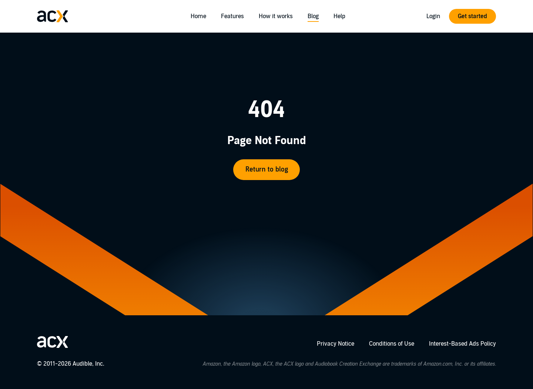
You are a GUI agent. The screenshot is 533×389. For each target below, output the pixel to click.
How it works (276, 16)
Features (232, 16)
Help (339, 16)
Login (433, 16)
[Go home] (52, 16)
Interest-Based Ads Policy (462, 344)
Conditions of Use (391, 344)
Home (198, 16)
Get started (472, 16)
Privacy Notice (335, 344)
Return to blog (266, 169)
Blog (313, 16)
